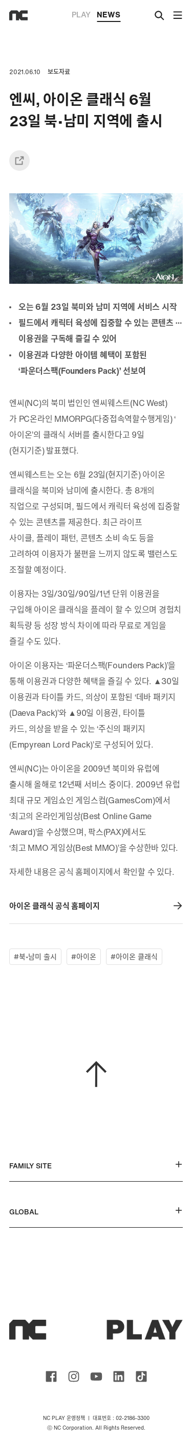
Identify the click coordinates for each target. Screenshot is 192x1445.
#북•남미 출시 (35, 956)
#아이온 (83, 956)
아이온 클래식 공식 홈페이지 (96, 905)
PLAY (81, 14)
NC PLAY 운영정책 (64, 1418)
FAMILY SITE (96, 1165)
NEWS (108, 15)
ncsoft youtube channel (96, 1376)
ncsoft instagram (74, 1376)
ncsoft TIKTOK (141, 1376)
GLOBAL (96, 1211)
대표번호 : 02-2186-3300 (121, 1418)
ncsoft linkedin (119, 1376)
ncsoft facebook (51, 1376)
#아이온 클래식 (134, 956)
